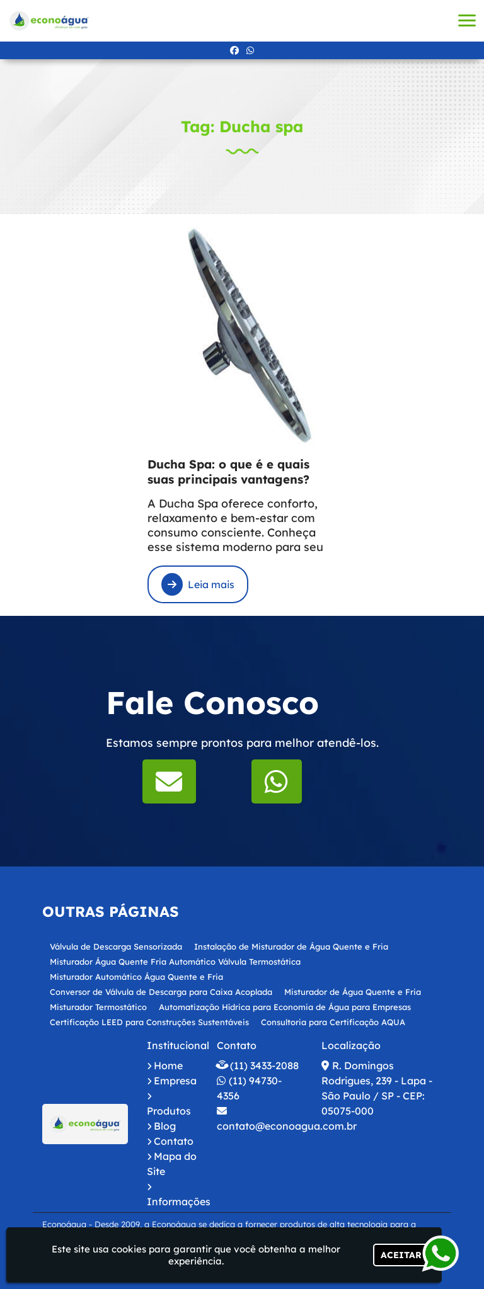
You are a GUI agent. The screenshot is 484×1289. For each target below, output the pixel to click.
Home (168, 1065)
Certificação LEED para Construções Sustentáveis (149, 1022)
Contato (173, 1141)
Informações (178, 1201)
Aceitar (401, 1255)
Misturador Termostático (98, 1007)
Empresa (175, 1080)
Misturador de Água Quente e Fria (352, 992)
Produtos (169, 1110)
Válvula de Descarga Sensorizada (116, 946)
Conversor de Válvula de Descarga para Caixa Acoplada (161, 992)
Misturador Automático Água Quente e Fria (136, 977)
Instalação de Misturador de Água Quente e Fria (291, 946)
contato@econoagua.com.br (287, 1126)
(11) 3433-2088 (264, 1065)
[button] (467, 20)
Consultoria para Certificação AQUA (333, 1022)
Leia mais (197, 584)
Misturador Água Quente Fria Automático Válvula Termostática (175, 962)
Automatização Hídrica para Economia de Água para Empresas (285, 1007)
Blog (165, 1126)
